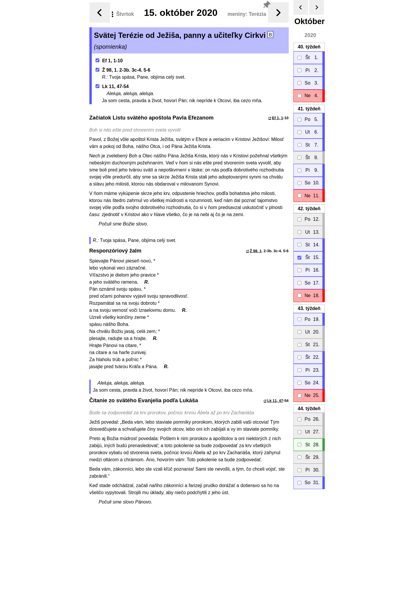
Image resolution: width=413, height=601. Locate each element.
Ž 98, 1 (255, 251)
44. (309, 408)
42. (309, 208)
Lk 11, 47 (275, 400)
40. (309, 46)
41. (309, 108)
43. (309, 308)
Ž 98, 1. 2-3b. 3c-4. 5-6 (123, 70)
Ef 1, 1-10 (109, 60)
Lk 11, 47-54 (112, 86)
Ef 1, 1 (277, 118)
